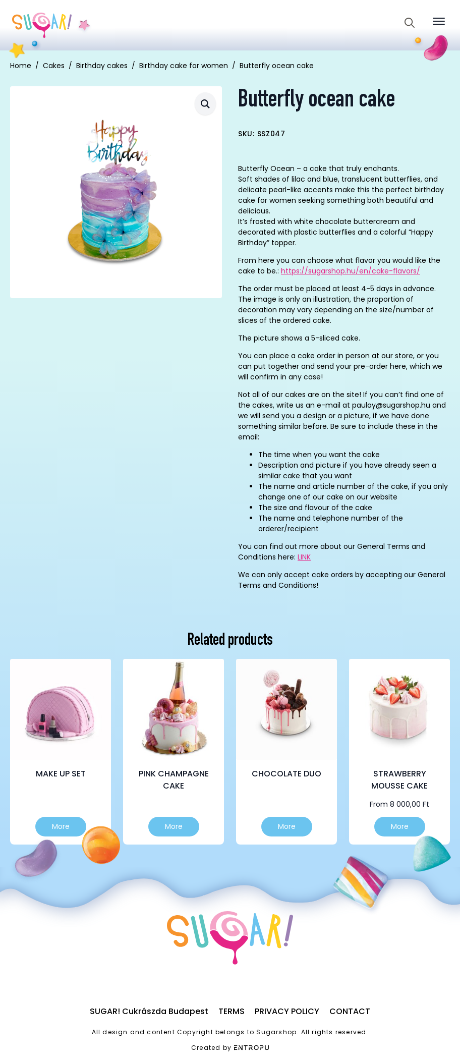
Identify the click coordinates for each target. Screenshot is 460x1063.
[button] (205, 103)
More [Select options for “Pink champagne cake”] (174, 826)
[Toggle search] (410, 23)
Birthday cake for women (183, 66)
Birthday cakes (102, 66)
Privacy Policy (287, 1011)
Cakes (54, 66)
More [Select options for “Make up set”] (61, 826)
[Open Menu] (439, 21)
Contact (349, 1011)
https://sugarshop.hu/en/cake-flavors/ (350, 271)
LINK (304, 557)
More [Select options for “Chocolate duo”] (287, 826)
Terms (231, 1011)
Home (20, 66)
